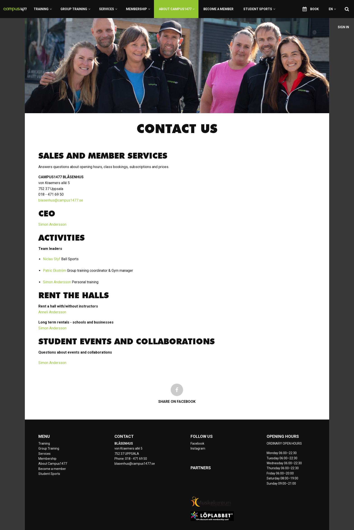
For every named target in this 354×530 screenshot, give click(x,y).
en (332, 9)
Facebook (197, 443)
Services (108, 9)
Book (311, 9)
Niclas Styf (51, 259)
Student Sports (259, 9)
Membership (138, 9)
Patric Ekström (54, 270)
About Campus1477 (177, 9)
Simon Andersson (52, 224)
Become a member (218, 9)
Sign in (343, 27)
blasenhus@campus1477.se (60, 200)
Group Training (75, 9)
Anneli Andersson (52, 312)
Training (43, 9)
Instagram (198, 448)
